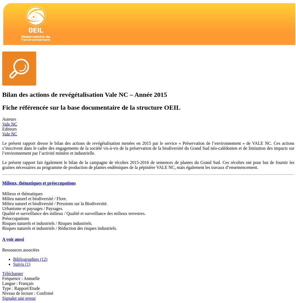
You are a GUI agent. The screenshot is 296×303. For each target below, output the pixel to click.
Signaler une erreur (19, 298)
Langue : (10, 283)
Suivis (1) (21, 264)
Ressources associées (20, 250)
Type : (8, 288)
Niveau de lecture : (19, 293)
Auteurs (9, 119)
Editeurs (9, 129)
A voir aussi (13, 239)
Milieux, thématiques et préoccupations (39, 183)
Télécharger (12, 273)
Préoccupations (15, 218)
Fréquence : (13, 278)
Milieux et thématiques (22, 193)
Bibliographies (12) (30, 259)
